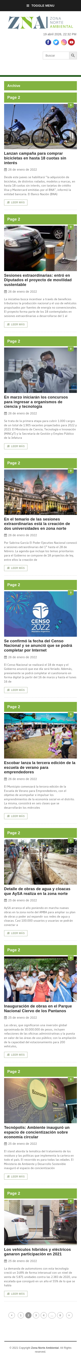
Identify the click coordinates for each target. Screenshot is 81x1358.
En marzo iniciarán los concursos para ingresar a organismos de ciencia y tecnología (36, 402)
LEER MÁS (16, 202)
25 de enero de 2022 (20, 900)
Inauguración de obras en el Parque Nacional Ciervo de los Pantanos (38, 1008)
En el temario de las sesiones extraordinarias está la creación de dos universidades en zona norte (37, 524)
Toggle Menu (40, 5)
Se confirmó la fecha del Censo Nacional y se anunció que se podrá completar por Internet (38, 645)
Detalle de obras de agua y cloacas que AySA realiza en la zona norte (37, 891)
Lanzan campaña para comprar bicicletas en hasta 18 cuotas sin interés (35, 158)
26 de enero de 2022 (20, 169)
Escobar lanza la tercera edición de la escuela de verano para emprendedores (39, 767)
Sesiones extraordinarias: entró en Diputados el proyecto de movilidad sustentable (38, 280)
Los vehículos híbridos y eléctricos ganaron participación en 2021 (37, 1251)
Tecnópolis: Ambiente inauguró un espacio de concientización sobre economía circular (37, 1132)
